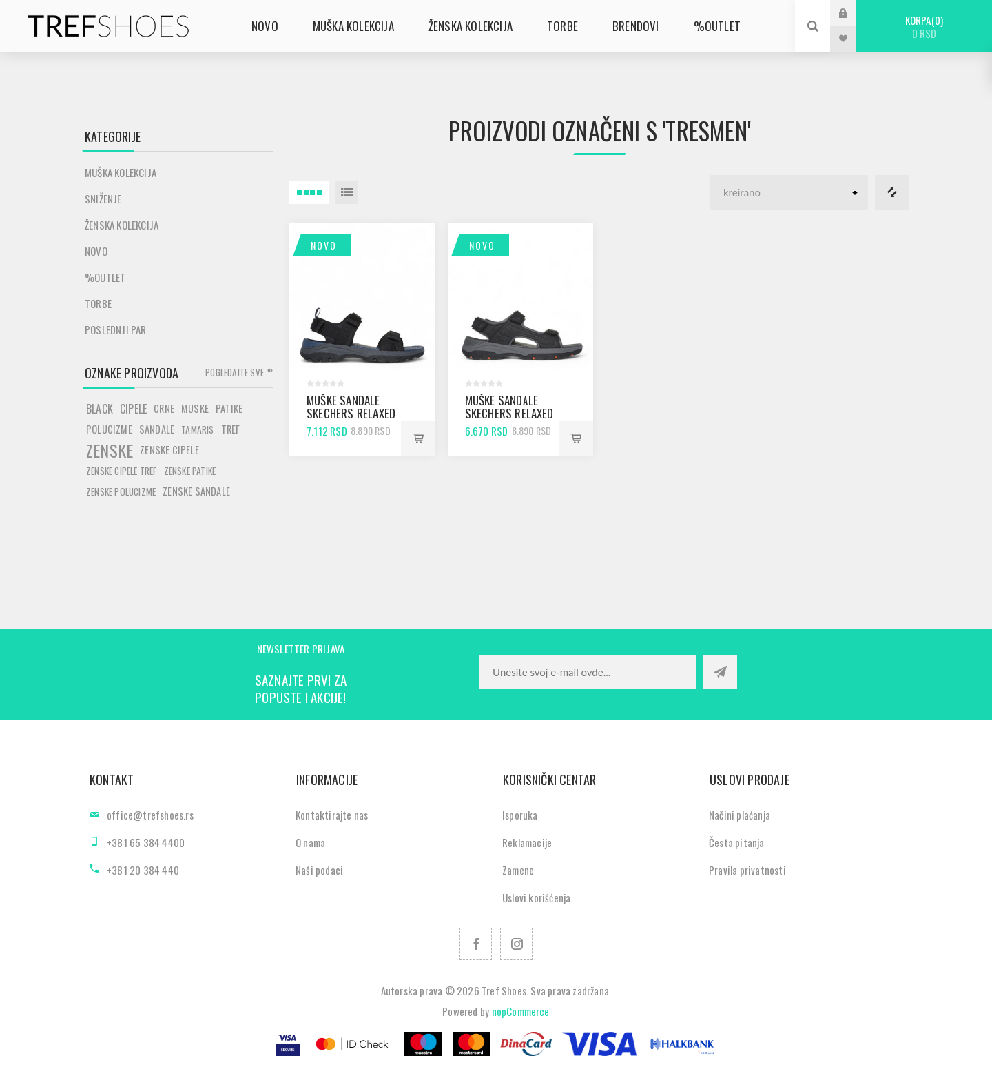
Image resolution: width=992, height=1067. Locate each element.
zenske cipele (169, 450)
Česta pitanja (737, 842)
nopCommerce (521, 1011)
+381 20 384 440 (143, 869)
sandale (156, 429)
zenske (109, 450)
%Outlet (105, 277)
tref (230, 429)
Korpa (924, 26)
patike (229, 408)
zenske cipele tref (121, 471)
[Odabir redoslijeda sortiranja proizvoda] (789, 192)
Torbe (98, 303)
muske (195, 408)
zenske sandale (196, 491)
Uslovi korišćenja (536, 897)
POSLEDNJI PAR (116, 329)
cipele (133, 408)
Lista (346, 192)
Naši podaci (319, 869)
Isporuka (520, 814)
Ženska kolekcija (121, 224)
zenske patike (190, 471)
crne (164, 408)
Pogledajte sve (234, 372)
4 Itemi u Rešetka (309, 192)
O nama (310, 842)
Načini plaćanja (739, 814)
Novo (324, 245)
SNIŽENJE (103, 198)
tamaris (197, 429)
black (99, 408)
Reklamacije (527, 842)
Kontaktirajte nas (332, 814)
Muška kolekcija (120, 172)
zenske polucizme (121, 491)
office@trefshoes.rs (150, 814)
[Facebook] (475, 944)
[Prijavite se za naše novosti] (587, 672)
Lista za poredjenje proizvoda (892, 192)
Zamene (518, 869)
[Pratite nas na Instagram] (516, 944)
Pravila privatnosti (747, 869)
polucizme (109, 429)
